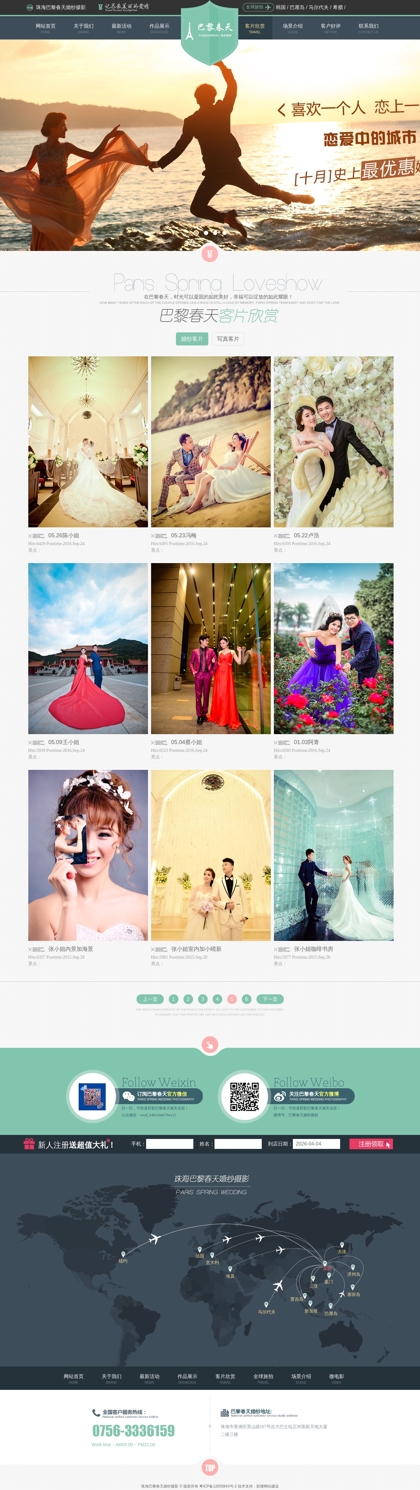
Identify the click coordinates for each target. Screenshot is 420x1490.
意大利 (212, 1262)
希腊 (338, 7)
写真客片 (228, 339)
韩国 (281, 7)
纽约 (123, 1260)
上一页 (150, 999)
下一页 (270, 999)
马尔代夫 (319, 7)
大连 (342, 1251)
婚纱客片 (192, 339)
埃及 (230, 1276)
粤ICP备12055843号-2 (218, 1486)
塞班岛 (353, 1294)
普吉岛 (296, 1299)
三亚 (313, 1286)
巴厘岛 (297, 7)
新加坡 (311, 1310)
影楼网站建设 (267, 1486)
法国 (200, 1255)
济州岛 (353, 1274)
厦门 (328, 1281)
